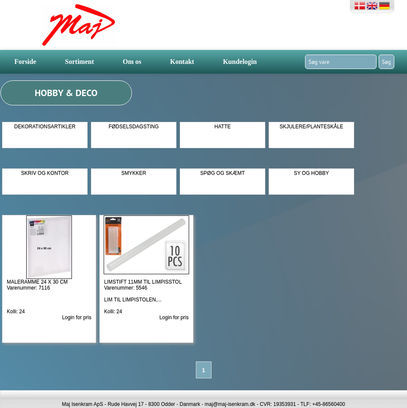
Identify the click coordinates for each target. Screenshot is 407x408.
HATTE (222, 127)
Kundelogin (240, 61)
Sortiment (79, 61)
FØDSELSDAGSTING (134, 127)
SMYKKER (133, 173)
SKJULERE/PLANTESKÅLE (312, 127)
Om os (132, 61)
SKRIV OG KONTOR (45, 173)
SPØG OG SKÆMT (222, 173)
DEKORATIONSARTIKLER (45, 127)
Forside (25, 61)
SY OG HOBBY (311, 173)
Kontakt (182, 61)
